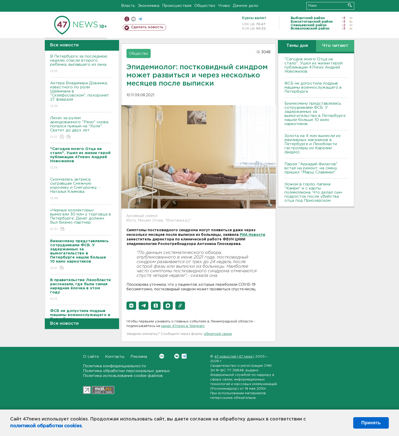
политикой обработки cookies (46, 426)
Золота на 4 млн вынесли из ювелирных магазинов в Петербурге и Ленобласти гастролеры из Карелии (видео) (312, 144)
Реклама (139, 356)
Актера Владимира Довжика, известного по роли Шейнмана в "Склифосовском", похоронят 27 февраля (80, 94)
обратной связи (218, 334)
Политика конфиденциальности (114, 366)
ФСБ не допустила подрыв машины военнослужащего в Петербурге (313, 87)
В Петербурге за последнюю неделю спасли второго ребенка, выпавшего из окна (80, 64)
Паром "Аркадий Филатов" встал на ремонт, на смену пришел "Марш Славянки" (311, 168)
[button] (131, 306)
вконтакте (133, 19)
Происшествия (176, 5)
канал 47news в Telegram (183, 326)
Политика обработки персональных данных (126, 371)
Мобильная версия (126, 19)
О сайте (91, 356)
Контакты (114, 356)
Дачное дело (245, 5)
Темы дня (297, 46)
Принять (371, 422)
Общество (204, 5)
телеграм (140, 19)
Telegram (184, 356)
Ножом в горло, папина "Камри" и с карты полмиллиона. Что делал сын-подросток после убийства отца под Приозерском (313, 192)
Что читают (335, 46)
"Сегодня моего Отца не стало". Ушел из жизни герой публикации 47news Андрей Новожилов (313, 65)
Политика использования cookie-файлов (123, 375)
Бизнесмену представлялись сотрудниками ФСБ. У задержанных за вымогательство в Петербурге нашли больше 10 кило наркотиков (315, 114)
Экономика (148, 5)
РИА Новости (252, 234)
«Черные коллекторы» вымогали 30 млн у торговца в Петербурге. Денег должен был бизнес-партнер (80, 220)
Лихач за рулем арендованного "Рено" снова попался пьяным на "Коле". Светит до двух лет (80, 127)
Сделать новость (147, 27)
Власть (128, 5)
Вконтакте (161, 356)
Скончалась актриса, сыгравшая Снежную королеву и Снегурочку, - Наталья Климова (80, 189)
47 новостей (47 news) (234, 356)
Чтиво (224, 5)
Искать (350, 5)
